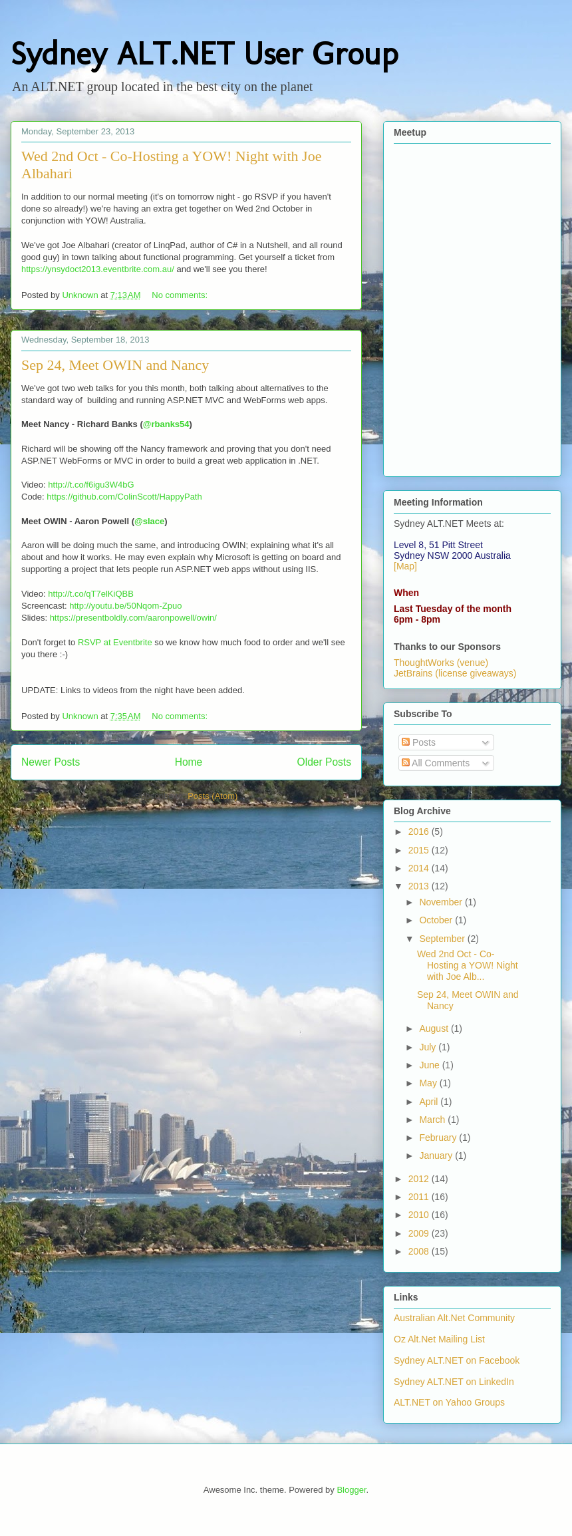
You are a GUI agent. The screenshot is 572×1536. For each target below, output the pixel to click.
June (430, 1065)
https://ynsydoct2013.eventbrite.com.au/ (97, 269)
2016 (420, 831)
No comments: (181, 295)
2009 (420, 1233)
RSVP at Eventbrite (115, 642)
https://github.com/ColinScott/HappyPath (124, 497)
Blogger (351, 1490)
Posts (419, 742)
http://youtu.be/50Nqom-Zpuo (125, 606)
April (429, 1101)
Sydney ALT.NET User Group (204, 54)
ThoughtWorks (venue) (441, 662)
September (443, 938)
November (441, 902)
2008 (420, 1251)
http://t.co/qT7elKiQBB (91, 594)
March (433, 1119)
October (437, 920)
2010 (420, 1214)
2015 (420, 850)
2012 (420, 1178)
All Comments (436, 763)
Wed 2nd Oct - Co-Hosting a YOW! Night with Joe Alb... (467, 965)
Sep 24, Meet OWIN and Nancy (115, 365)
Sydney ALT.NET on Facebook (456, 1360)
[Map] (405, 566)
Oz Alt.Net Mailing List (439, 1339)
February (439, 1137)
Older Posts (324, 762)
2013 (420, 886)
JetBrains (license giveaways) (455, 673)
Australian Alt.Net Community (454, 1317)
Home (189, 762)
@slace (149, 521)
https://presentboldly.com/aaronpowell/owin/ (133, 618)
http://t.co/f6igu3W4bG (91, 485)
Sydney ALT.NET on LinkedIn (454, 1381)
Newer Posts (50, 762)
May (429, 1083)
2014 (420, 868)
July (428, 1047)
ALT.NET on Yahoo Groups (449, 1402)
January (437, 1155)
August (434, 1028)
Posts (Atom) (212, 796)
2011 (420, 1196)
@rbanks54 (166, 424)
